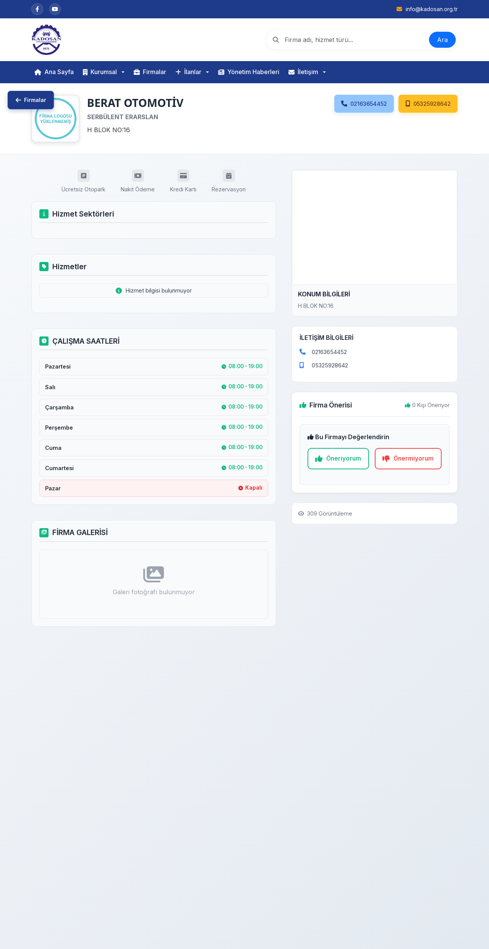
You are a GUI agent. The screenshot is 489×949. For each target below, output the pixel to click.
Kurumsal (100, 72)
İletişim (303, 72)
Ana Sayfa (54, 72)
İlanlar (188, 72)
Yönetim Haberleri (248, 72)
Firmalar (150, 72)
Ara (442, 40)
